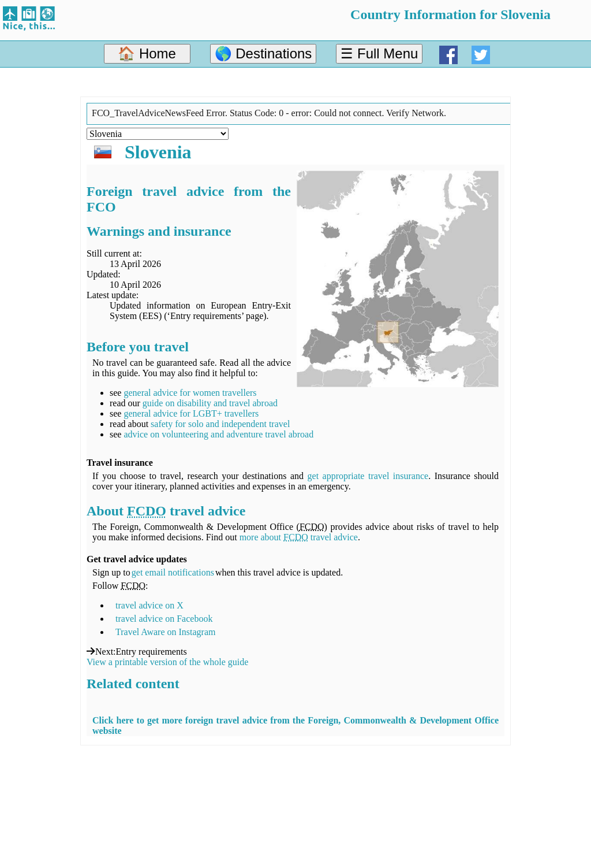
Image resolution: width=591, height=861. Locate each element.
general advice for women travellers (190, 393)
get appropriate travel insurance (368, 476)
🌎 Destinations (263, 53)
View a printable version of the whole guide (167, 662)
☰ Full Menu (379, 53)
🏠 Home (147, 53)
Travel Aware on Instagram (165, 632)
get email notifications (173, 572)
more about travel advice (299, 537)
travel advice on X (149, 605)
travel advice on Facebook (163, 619)
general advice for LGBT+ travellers (191, 413)
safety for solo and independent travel (220, 424)
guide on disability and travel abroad (210, 403)
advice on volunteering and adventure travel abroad (218, 434)
